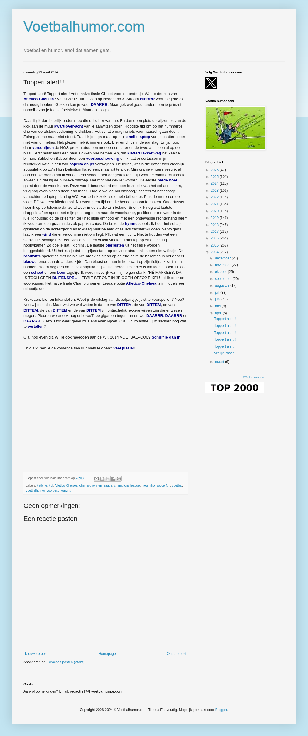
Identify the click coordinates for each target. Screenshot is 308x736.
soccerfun (163, 485)
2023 (215, 190)
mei (218, 306)
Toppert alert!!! (225, 319)
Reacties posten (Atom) (66, 662)
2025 (215, 177)
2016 (215, 238)
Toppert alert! (224, 346)
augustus (222, 285)
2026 (215, 170)
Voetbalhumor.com (84, 26)
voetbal (177, 485)
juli (217, 292)
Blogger (221, 710)
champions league (127, 485)
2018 (215, 225)
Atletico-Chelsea (66, 485)
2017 (215, 232)
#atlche (42, 485)
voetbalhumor (35, 490)
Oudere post (176, 654)
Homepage (107, 654)
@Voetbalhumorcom (253, 377)
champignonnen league (95, 485)
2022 (215, 197)
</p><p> (105, 405)
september (224, 279)
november (223, 265)
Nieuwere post (36, 654)
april (219, 313)
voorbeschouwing (59, 490)
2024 (215, 183)
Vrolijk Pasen (224, 353)
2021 (215, 204)
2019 (215, 218)
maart (220, 362)
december (223, 258)
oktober (221, 272)
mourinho (148, 485)
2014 (215, 252)
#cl (51, 485)
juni (218, 299)
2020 (215, 211)
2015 (215, 245)
